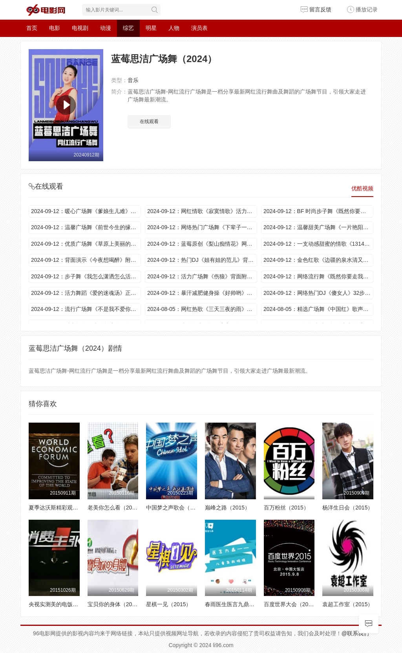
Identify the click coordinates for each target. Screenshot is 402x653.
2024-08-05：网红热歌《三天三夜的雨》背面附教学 (202, 309)
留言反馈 (316, 9)
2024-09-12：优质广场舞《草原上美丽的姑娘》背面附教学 (86, 244)
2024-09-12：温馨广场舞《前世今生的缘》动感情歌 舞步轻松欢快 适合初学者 (86, 227)
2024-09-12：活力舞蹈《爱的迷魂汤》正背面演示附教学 (86, 293)
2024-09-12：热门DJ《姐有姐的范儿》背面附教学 (202, 260)
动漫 (105, 28)
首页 (31, 28)
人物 (173, 28)
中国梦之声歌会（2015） (177, 507)
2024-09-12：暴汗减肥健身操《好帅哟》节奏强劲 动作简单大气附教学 (202, 293)
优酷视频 (362, 188)
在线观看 (149, 121)
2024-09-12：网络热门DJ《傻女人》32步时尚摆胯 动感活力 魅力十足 (318, 293)
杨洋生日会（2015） (347, 507)
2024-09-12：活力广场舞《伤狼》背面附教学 (202, 276)
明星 (151, 28)
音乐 (133, 80)
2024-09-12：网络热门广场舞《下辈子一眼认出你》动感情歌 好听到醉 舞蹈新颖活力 (202, 227)
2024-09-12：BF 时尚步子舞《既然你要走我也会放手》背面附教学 (318, 211)
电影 (54, 28)
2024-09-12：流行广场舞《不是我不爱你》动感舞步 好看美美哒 (86, 309)
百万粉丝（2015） (286, 507)
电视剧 (80, 28)
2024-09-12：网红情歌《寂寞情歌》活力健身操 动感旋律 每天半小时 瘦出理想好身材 (202, 211)
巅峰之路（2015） (227, 507)
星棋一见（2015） (168, 604)
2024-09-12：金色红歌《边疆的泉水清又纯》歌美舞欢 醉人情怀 (318, 260)
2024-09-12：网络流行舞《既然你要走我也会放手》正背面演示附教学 (318, 276)
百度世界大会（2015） (292, 604)
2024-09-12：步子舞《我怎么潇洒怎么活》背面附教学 (86, 276)
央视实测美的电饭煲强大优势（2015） (76, 604)
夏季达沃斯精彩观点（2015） (65, 507)
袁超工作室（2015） (347, 604)
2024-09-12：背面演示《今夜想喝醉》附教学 (86, 260)
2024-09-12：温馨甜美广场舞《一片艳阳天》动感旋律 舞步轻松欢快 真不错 (318, 227)
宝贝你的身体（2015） (116, 604)
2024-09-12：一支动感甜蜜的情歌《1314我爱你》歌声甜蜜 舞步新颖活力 (318, 244)
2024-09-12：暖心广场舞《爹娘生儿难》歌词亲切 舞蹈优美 (86, 211)
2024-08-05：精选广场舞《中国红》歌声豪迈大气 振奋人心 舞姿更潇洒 (318, 309)
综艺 (128, 28)
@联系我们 (355, 633)
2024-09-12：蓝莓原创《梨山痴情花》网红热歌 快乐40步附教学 (202, 244)
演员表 (199, 28)
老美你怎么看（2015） (116, 507)
